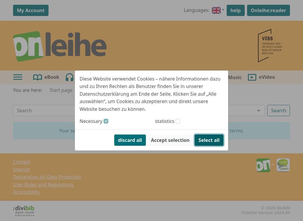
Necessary (91, 121)
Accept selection (170, 140)
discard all (130, 140)
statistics (164, 121)
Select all (209, 140)
